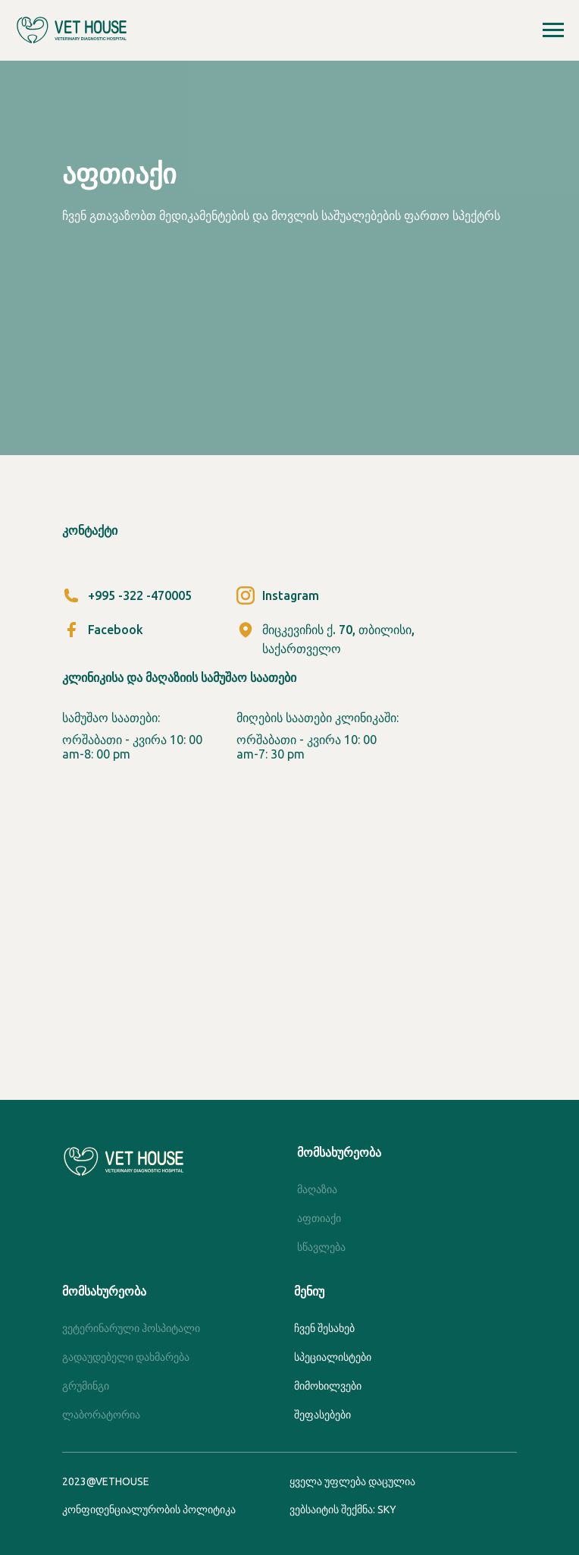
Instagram (290, 595)
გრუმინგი (85, 1386)
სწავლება (321, 1247)
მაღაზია (317, 1189)
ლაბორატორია (101, 1415)
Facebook (115, 629)
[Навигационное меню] (553, 30)
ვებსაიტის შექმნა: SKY (343, 1509)
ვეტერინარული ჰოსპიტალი (131, 1328)
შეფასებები (322, 1415)
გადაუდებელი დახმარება (125, 1357)
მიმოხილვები (327, 1386)
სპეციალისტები (332, 1357)
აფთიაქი (319, 1218)
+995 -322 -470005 (140, 595)
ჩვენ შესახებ (324, 1328)
